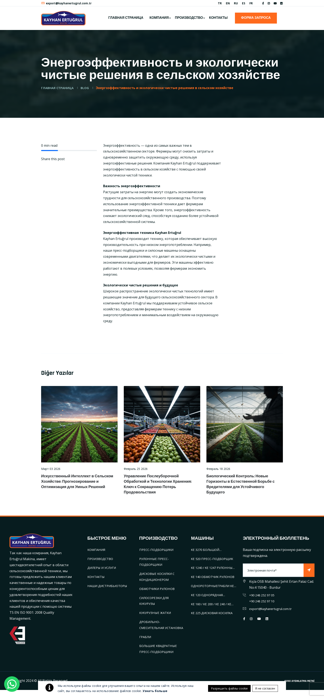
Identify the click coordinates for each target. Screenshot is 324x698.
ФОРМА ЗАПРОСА (256, 20)
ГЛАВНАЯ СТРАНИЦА (125, 20)
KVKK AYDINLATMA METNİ (299, 689)
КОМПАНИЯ (159, 20)
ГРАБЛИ (145, 645)
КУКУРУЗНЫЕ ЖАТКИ (156, 614)
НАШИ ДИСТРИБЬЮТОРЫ (109, 588)
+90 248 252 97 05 (263, 597)
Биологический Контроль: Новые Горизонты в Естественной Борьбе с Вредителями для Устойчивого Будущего (243, 486)
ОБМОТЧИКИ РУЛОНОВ (159, 590)
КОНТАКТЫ (218, 20)
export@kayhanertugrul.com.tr (67, 4)
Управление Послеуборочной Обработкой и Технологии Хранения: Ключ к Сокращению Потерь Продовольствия (161, 486)
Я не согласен (264, 680)
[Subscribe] (308, 572)
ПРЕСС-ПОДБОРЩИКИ (157, 551)
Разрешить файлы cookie (254, 689)
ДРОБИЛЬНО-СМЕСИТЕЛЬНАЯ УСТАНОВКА (152, 630)
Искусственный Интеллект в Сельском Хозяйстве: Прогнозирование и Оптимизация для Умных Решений (75, 486)
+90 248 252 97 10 (263, 603)
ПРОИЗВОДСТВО (189, 20)
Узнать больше (155, 687)
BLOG (88, 90)
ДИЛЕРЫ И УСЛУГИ (103, 570)
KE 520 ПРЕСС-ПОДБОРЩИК (213, 561)
